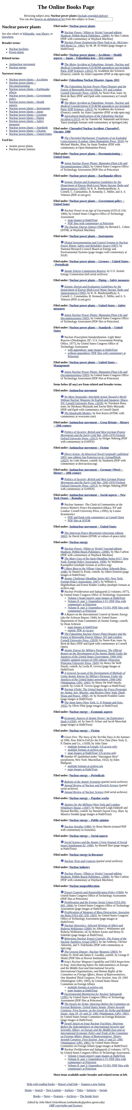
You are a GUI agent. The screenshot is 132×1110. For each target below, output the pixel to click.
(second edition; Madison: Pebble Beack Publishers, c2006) (91, 34)
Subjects (91, 1090)
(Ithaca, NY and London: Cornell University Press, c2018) (93, 89)
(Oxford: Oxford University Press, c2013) (93, 435)
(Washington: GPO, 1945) (93, 678)
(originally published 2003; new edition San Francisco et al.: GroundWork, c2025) (94, 457)
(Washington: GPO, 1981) (95, 1008)
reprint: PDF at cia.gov (81, 630)
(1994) (94, 892)
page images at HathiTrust (83, 220)
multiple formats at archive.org (85, 749)
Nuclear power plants (82, 26)
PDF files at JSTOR (79, 520)
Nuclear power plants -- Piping (26, 117)
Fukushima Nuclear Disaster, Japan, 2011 (94, 80)
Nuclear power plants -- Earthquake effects (95, 175)
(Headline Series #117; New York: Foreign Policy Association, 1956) (94, 560)
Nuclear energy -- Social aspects (88, 835)
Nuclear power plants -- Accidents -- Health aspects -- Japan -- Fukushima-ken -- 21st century (88, 56)
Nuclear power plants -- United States (30, 133)
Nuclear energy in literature (86, 854)
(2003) (91, 951)
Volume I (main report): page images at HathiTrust (96, 598)
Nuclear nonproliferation (84, 885)
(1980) (77, 826)
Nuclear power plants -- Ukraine (27, 130)
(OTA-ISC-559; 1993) (95, 914)
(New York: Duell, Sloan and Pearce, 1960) (94, 692)
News (47, 1096)
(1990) (84, 226)
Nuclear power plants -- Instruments (29, 108)
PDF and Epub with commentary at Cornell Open (96, 517)
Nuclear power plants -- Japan (26, 111)
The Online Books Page (66, 7)
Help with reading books (41, 1084)
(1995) (95, 185)
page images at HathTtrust (83, 627)
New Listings (53, 1090)
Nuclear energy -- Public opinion (89, 820)
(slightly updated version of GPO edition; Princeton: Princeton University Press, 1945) (94, 657)
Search (39, 1090)
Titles (80, 1090)
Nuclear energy (17, 67)
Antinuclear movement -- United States (92, 526)
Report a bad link (68, 1084)
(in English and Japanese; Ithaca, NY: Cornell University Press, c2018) (94, 400)
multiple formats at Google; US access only (92, 746)
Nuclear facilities (19, 48)
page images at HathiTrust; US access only (92, 753)
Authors (69, 1090)
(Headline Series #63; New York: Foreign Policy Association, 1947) (92, 580)
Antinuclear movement (22, 64)
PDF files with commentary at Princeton (91, 223)
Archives (71, 1096)
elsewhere (7, 36)
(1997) (94, 244)
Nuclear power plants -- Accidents (28, 79)
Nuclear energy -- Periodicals (86, 775)
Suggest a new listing (93, 1084)
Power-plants (16, 52)
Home (28, 1090)
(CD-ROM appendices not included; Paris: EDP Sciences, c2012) (95, 67)
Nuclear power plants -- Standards (28, 127)
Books (36, 1096)
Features (58, 1096)
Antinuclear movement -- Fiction (89, 447)
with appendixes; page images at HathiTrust (93, 349)
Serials (103, 1090)
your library (42, 33)
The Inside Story (89, 1096)
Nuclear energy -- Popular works (89, 798)
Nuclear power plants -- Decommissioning (22, 84)
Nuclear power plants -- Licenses (27, 114)
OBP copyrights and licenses (65, 1105)
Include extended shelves (92, 15)
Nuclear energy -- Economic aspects (90, 711)
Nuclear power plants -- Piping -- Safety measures (99, 280)
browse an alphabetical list (50, 19)
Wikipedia (28, 33)
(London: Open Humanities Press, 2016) (93, 140)
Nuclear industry (79, 867)
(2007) (93, 940)
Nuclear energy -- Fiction (84, 730)
